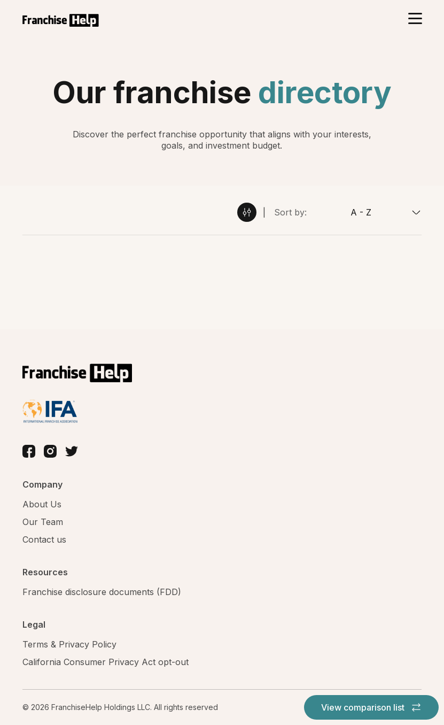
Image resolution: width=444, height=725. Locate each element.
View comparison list (371, 707)
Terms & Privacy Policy (69, 644)
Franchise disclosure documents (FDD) (101, 592)
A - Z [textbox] (360, 212)
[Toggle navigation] (415, 19)
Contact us (44, 539)
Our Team (42, 521)
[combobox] (364, 212)
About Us (41, 504)
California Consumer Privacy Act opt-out (105, 662)
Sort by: (290, 212)
